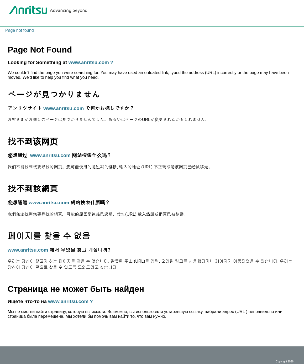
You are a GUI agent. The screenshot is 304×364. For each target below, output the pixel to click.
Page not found (19, 30)
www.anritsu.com (63, 108)
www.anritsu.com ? (91, 62)
